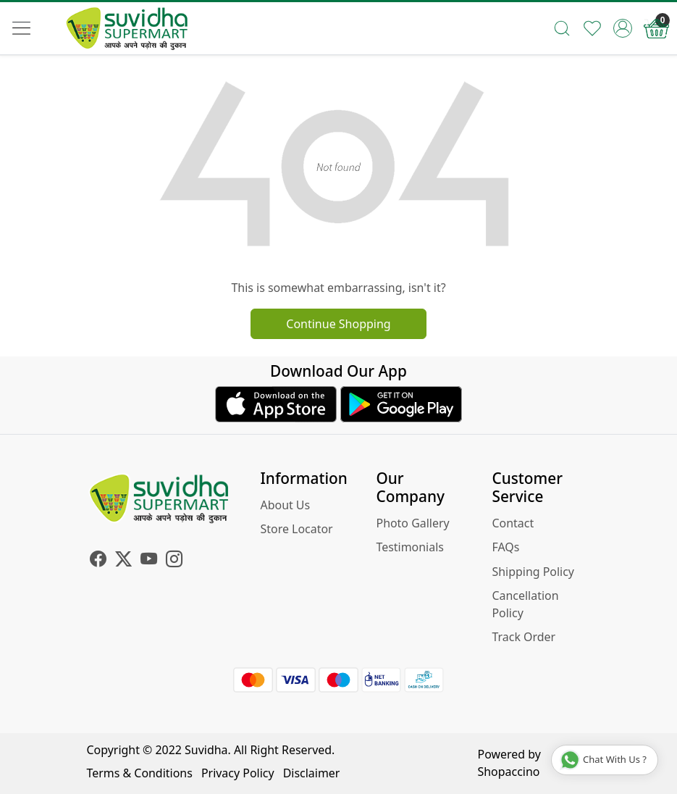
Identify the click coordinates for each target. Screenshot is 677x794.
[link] (562, 28)
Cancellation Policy (525, 604)
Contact (513, 523)
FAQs (505, 547)
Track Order (523, 637)
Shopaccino (509, 772)
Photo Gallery (412, 523)
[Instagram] (174, 561)
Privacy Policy (237, 773)
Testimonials (409, 547)
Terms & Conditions (140, 773)
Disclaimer (311, 773)
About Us (286, 505)
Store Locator (297, 529)
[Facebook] (98, 561)
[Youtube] (149, 561)
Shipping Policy (533, 572)
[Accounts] (622, 28)
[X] (123, 561)
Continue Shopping (338, 324)
